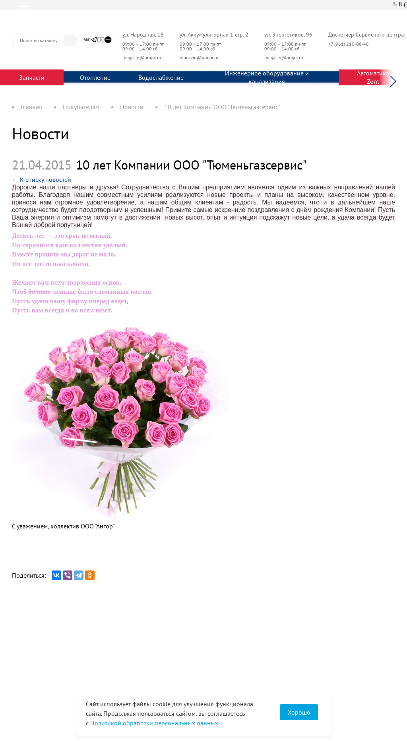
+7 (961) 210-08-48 (349, 44)
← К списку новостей (41, 179)
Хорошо (299, 712)
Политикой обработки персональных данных (154, 723)
